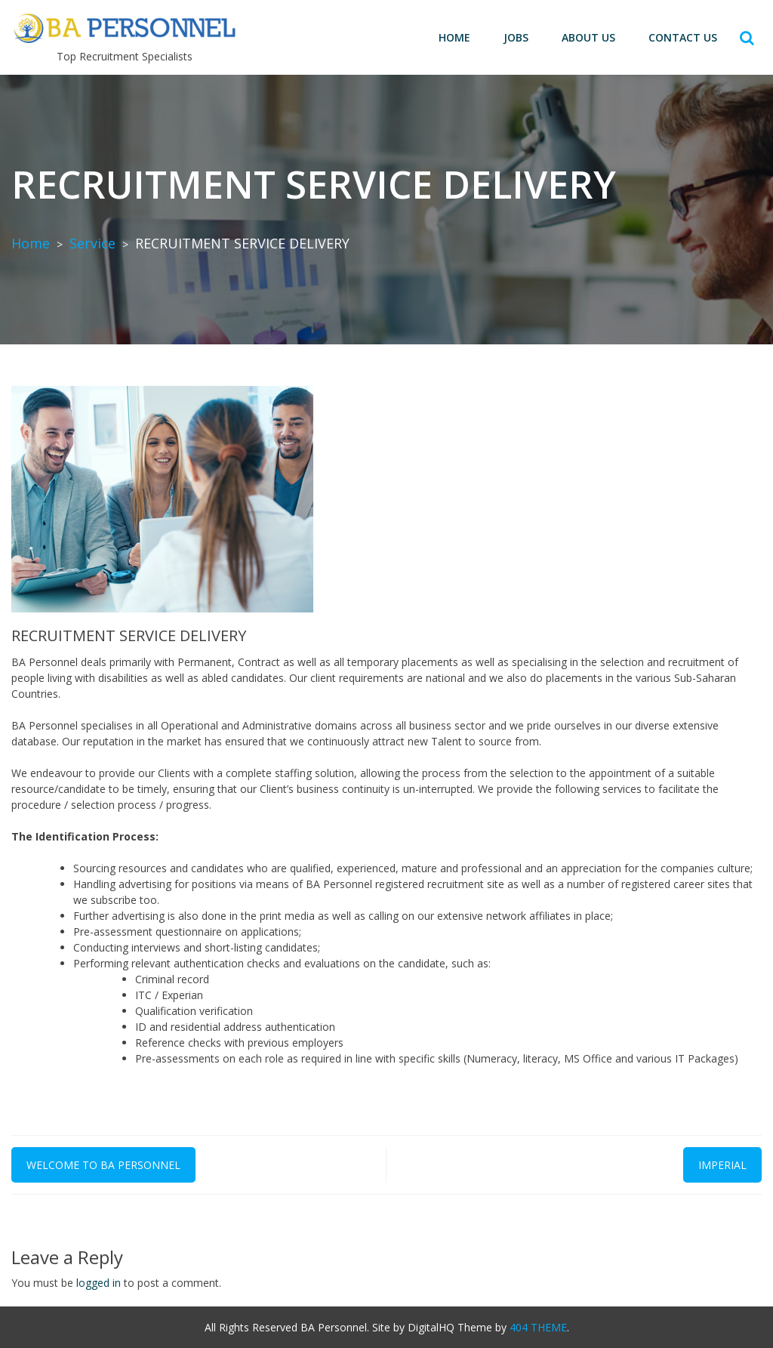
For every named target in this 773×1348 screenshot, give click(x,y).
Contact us (682, 37)
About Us (588, 37)
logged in (98, 1283)
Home (454, 37)
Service (92, 243)
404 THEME (538, 1327)
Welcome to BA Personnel (103, 1165)
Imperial (722, 1165)
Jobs (516, 37)
